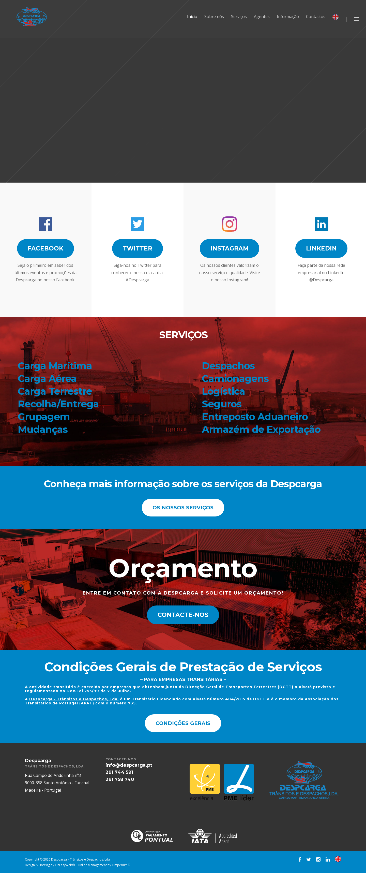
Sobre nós (214, 16)
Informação (288, 16)
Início (192, 16)
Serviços (239, 16)
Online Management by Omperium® (104, 865)
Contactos (315, 16)
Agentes (262, 16)
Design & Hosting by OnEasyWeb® (50, 865)
